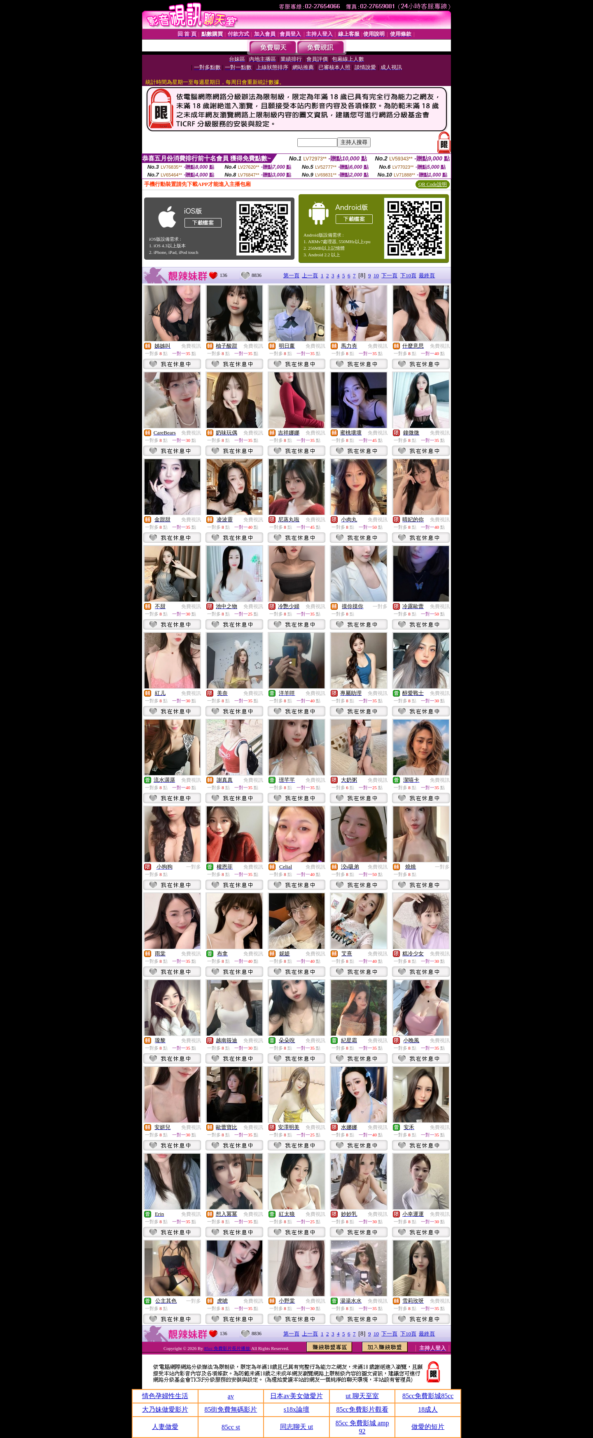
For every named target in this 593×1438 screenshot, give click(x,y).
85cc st (231, 1427)
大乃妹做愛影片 (165, 1409)
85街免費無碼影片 (230, 1409)
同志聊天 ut (296, 1426)
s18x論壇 (296, 1409)
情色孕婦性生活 (165, 1395)
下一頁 (389, 275)
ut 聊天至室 (362, 1395)
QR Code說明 (432, 184)
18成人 (428, 1409)
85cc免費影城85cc (427, 1395)
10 (376, 275)
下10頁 (408, 275)
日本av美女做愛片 (296, 1395)
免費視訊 (191, 346)
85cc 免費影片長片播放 (227, 1348)
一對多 (380, 606)
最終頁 (427, 275)
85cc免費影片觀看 (362, 1409)
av (231, 1396)
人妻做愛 (165, 1426)
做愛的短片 (427, 1426)
